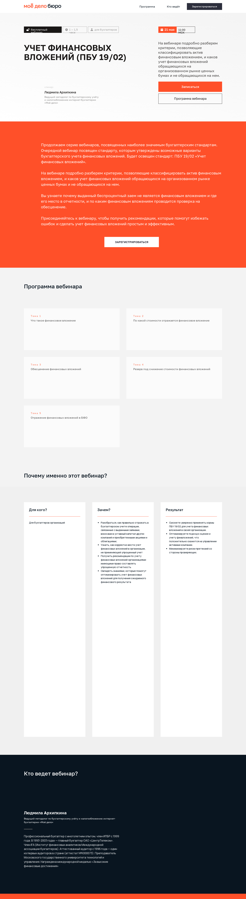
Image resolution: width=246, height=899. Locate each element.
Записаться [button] (190, 87)
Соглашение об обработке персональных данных (123, 851)
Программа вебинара (190, 98)
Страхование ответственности (39, 877)
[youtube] (206, 881)
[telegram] (213, 881)
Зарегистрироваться (123, 841)
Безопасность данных (35, 881)
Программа (147, 6)
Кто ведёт (173, 6)
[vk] (219, 881)
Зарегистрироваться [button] (204, 6)
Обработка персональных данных (41, 874)
